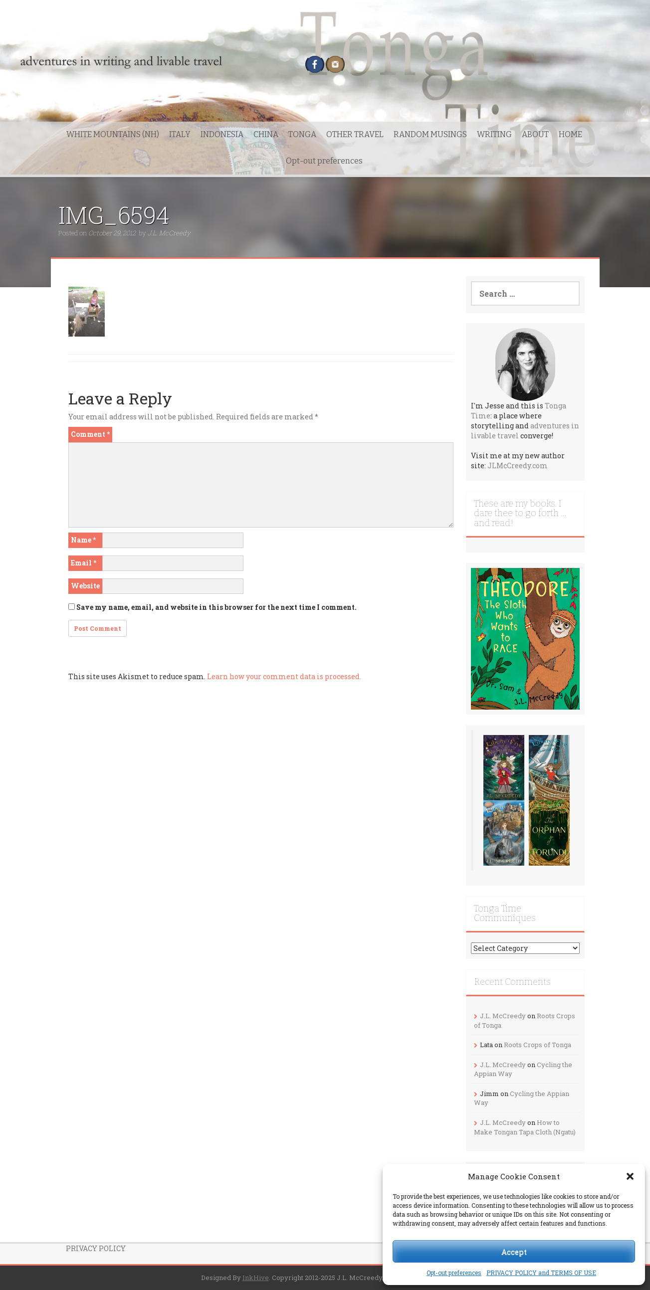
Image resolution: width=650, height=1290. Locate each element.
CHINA (265, 134)
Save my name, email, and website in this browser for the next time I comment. (216, 607)
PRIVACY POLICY (96, 1248)
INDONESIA (222, 134)
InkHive (255, 1277)
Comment (90, 434)
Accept (514, 1252)
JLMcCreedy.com (517, 465)
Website (85, 585)
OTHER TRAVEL (355, 134)
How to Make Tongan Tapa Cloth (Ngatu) (525, 1127)
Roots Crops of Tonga (537, 1044)
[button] (630, 1176)
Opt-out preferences (454, 1273)
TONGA (302, 134)
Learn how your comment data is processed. (284, 676)
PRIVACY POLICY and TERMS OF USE (541, 1273)
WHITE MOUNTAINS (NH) (112, 134)
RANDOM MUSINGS (430, 134)
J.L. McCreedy (169, 232)
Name (83, 540)
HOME (570, 134)
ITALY (180, 134)
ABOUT (535, 134)
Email (83, 562)
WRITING (494, 134)
